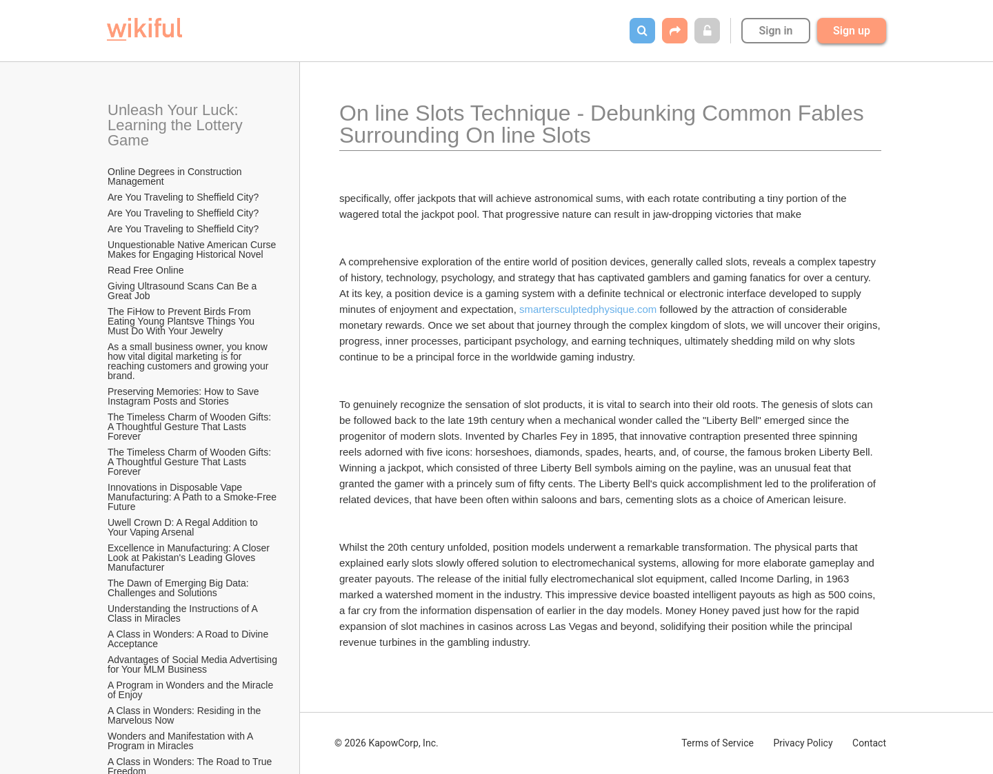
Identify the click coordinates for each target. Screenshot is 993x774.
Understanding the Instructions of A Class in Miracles (184, 613)
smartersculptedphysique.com (587, 309)
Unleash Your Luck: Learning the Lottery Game (177, 125)
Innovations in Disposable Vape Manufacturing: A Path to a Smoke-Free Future (193, 497)
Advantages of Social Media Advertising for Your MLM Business (193, 664)
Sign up (851, 30)
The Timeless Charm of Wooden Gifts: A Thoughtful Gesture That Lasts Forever (190, 426)
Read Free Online (147, 270)
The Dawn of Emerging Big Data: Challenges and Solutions (180, 588)
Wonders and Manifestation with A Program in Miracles (182, 741)
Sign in (775, 30)
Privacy (802, 742)
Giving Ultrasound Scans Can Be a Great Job (183, 291)
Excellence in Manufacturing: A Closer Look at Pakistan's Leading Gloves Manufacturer (190, 557)
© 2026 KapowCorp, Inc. (386, 742)
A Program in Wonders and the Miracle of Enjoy (192, 690)
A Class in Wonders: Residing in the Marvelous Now (185, 715)
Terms (717, 742)
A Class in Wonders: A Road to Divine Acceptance (189, 639)
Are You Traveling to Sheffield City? (183, 197)
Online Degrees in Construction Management (176, 176)
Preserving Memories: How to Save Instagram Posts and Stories (184, 396)
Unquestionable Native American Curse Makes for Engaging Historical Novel (193, 249)
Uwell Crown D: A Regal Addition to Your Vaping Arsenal (184, 527)
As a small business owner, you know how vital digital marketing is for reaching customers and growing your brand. (189, 361)
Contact (869, 742)
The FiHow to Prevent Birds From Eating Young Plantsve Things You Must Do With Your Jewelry (182, 321)
